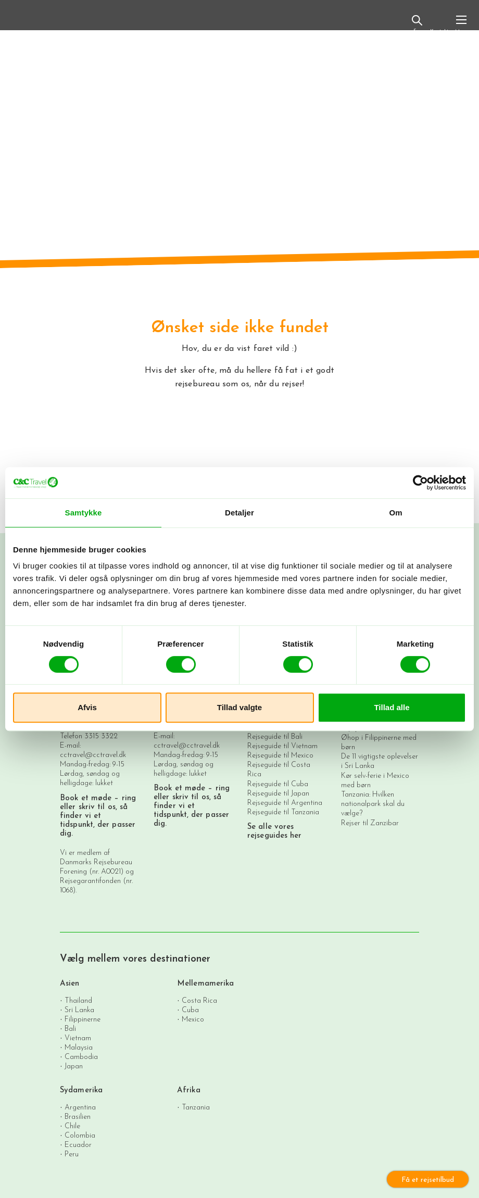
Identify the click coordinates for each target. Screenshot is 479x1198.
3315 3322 (101, 736)
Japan (74, 1066)
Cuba (190, 1010)
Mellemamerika (205, 984)
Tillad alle (391, 707)
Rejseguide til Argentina (284, 803)
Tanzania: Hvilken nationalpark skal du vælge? (373, 804)
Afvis (87, 707)
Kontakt (439, 25)
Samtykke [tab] (83, 512)
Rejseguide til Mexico (280, 756)
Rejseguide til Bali (274, 737)
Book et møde (85, 798)
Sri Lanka (79, 1010)
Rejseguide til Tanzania (283, 812)
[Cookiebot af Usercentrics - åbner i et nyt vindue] (420, 482)
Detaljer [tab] (239, 512)
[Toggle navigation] (461, 24)
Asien (70, 984)
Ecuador (78, 1145)
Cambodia (81, 1057)
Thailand (78, 1000)
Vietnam (78, 1038)
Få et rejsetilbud (427, 1180)
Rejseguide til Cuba (277, 784)
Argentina (80, 1107)
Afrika (188, 1090)
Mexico (193, 1019)
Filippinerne (82, 1019)
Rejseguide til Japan (278, 794)
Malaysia (79, 1047)
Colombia (80, 1135)
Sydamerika (81, 1090)
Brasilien (78, 1116)
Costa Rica (199, 1000)
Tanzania (196, 1107)
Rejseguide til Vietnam (282, 746)
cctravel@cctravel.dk (93, 755)
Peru (72, 1154)
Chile (72, 1126)
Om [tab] (395, 512)
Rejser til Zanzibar (370, 823)
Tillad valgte (239, 707)
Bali (70, 1028)
